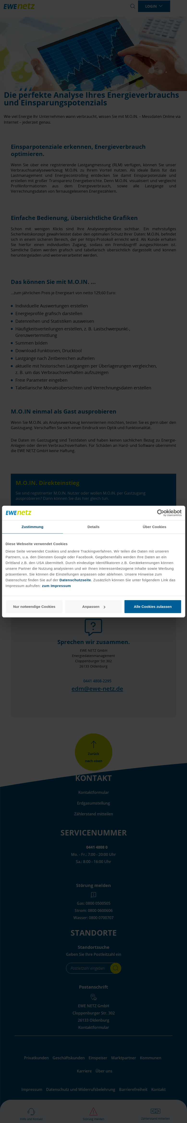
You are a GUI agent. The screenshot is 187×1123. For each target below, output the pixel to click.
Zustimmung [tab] (32, 526)
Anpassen (93, 607)
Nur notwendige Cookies (34, 607)
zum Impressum (56, 586)
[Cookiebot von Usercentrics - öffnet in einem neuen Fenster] (160, 512)
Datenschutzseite (74, 580)
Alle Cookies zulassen (153, 607)
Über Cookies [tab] (154, 526)
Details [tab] (94, 526)
